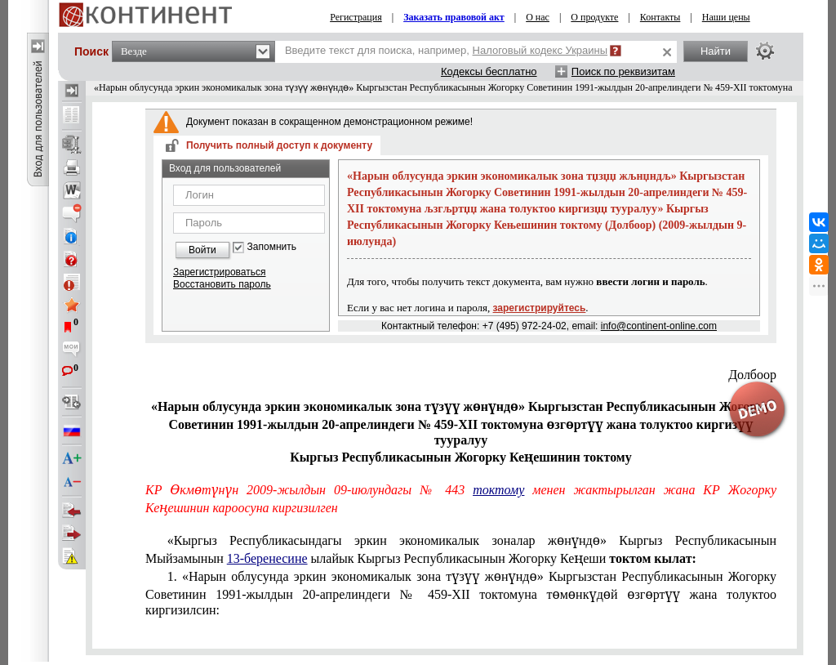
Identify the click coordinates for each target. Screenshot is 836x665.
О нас (537, 17)
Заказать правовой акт (454, 17)
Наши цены (726, 17)
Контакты (660, 17)
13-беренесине (267, 558)
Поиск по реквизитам (623, 71)
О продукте (594, 17)
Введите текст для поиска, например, (446, 50)
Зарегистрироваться (219, 272)
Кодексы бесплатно (489, 71)
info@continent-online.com (659, 326)
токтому (498, 490)
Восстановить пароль (222, 284)
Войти (202, 250)
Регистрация (356, 17)
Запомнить (271, 247)
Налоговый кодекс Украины (540, 50)
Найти (715, 51)
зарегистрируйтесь (539, 308)
